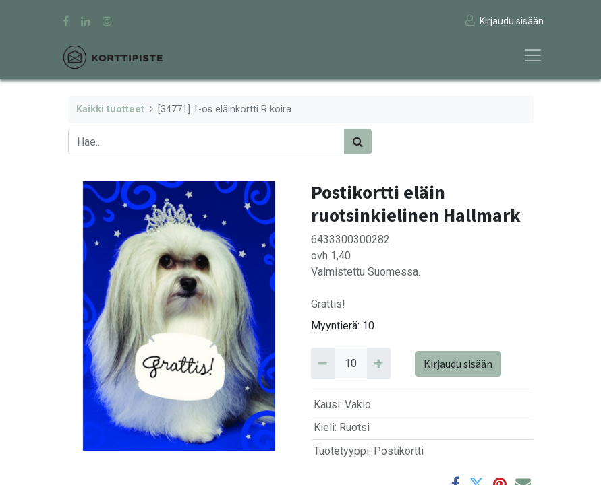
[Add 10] (379, 363)
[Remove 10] (323, 363)
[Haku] (358, 141)
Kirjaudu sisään (458, 363)
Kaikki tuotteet (110, 109)
